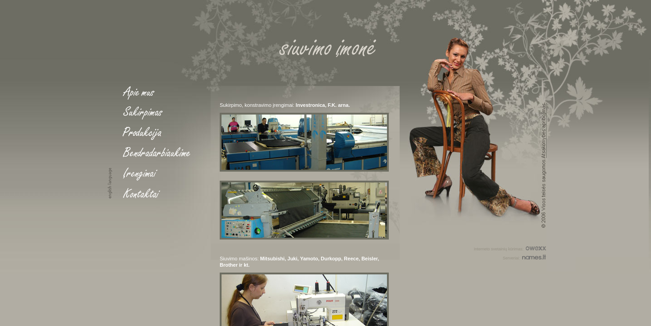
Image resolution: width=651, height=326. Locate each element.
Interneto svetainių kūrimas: (510, 248)
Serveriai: (525, 257)
